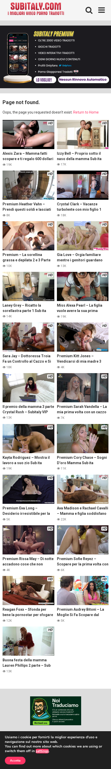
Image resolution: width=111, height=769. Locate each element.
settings (42, 751)
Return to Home (86, 112)
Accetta (15, 761)
